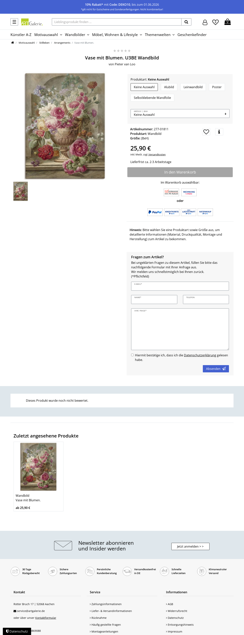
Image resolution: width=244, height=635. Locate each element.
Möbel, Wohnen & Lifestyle (115, 34)
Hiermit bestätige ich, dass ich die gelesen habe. (181, 357)
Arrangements (62, 42)
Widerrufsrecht (176, 611)
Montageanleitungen (104, 631)
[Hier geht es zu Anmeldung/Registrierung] (205, 22)
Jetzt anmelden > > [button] (190, 546)
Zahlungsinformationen (106, 604)
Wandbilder (75, 34)
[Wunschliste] (215, 22)
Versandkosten (157, 154)
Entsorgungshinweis (180, 624)
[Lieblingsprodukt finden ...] (116, 22)
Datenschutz (175, 618)
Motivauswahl (46, 34)
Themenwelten (158, 34)
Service (95, 592)
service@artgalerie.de (31, 611)
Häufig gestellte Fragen (105, 624)
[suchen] (186, 22)
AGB (169, 604)
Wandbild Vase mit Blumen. (28, 497)
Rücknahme (98, 618)
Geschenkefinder (192, 34)
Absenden (216, 369)
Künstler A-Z (20, 34)
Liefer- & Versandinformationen (111, 611)
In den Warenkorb (180, 172)
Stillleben (44, 42)
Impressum (174, 631)
